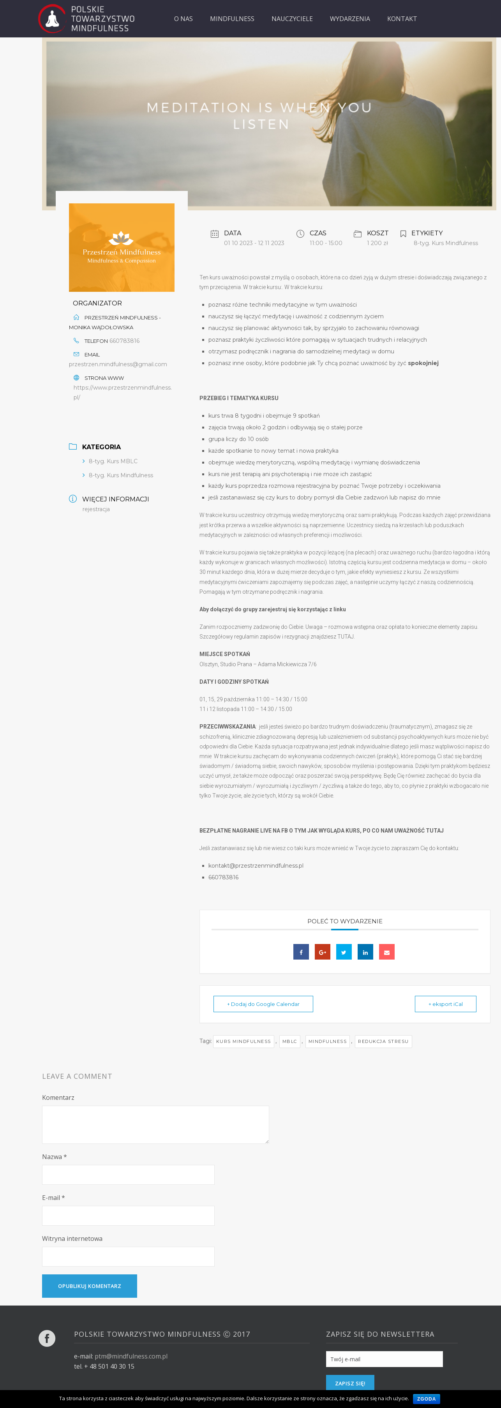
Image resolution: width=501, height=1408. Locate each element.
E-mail (53, 1197)
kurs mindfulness (243, 1041)
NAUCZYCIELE (292, 18)
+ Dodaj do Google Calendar (263, 1004)
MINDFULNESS (232, 18)
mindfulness (328, 1041)
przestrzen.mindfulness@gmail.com (118, 364)
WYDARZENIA (350, 18)
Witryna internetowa (72, 1238)
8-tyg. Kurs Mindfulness (121, 475)
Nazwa (54, 1156)
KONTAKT (402, 18)
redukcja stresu (383, 1041)
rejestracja (96, 509)
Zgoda (426, 1399)
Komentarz (58, 1097)
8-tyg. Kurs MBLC (113, 461)
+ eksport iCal (446, 1004)
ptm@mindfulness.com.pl (131, 1356)
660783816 (124, 340)
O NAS (183, 18)
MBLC (289, 1041)
